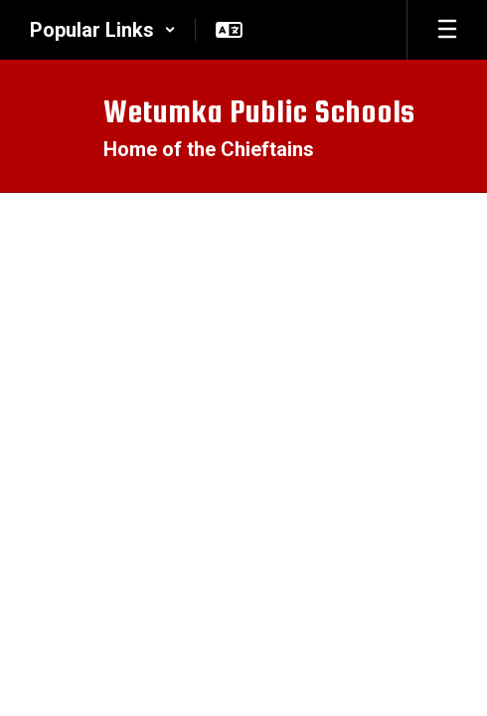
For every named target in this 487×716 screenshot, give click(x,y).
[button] (103, 30)
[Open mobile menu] (447, 30)
